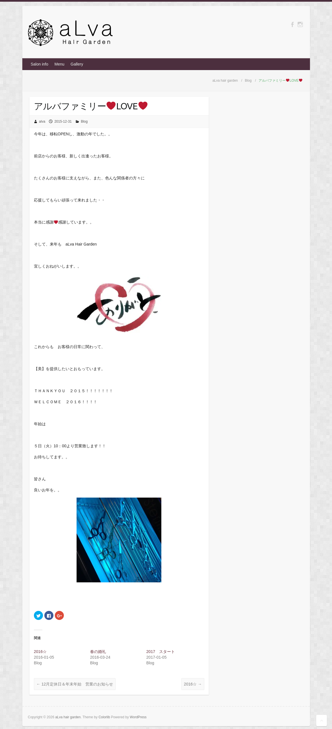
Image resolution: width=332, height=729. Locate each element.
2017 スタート (160, 651)
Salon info (39, 64)
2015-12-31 (62, 121)
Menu (59, 64)
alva (42, 121)
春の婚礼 (98, 651)
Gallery (77, 64)
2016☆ (40, 651)
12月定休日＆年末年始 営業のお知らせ (74, 684)
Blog (84, 121)
